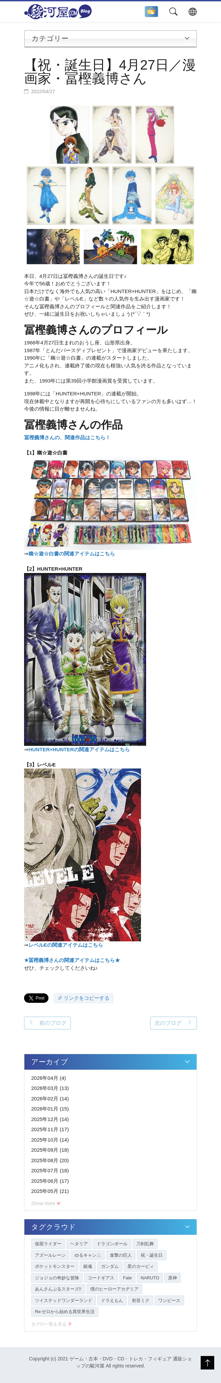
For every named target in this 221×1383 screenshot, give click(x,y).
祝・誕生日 (152, 1255)
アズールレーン (50, 1255)
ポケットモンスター (55, 1266)
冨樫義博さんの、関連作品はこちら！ (67, 437)
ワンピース (169, 1300)
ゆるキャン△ (88, 1255)
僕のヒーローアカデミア (114, 1288)
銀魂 (87, 1266)
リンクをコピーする (83, 998)
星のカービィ (140, 1266)
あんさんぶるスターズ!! (58, 1288)
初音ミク (140, 1300)
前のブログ (47, 1022)
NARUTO (150, 1277)
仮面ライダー (48, 1243)
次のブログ (174, 1022)
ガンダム (110, 1266)
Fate (127, 1277)
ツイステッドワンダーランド (63, 1300)
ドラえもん (112, 1300)
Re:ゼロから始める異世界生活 (65, 1311)
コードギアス (101, 1277)
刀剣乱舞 (145, 1243)
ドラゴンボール (112, 1243)
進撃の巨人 (121, 1255)
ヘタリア (79, 1243)
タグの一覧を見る (51, 1324)
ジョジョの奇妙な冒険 (57, 1277)
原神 (172, 1277)
